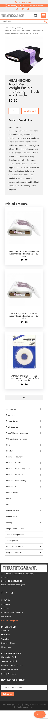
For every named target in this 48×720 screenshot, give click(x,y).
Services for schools (9, 661)
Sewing (13, 27)
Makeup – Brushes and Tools (24, 469)
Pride (8, 504)
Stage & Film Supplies (15, 528)
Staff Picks (5, 634)
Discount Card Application (12, 665)
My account (6, 647)
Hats (24, 445)
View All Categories (9, 620)
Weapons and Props (24, 546)
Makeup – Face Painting (24, 481)
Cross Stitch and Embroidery (24, 433)
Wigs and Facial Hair (24, 552)
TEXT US (39, 714)
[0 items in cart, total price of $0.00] (24, 397)
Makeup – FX (24, 487)
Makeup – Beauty (24, 463)
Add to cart (30, 111)
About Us (5, 630)
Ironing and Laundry (14, 456)
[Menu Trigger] (43, 15)
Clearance (10, 415)
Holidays (24, 451)
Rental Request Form (9, 669)
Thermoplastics (12, 540)
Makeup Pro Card (8, 657)
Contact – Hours (8, 643)
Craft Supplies (24, 427)
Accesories (5, 604)
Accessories (24, 409)
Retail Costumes (24, 511)
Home (7, 27)
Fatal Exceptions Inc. (25, 707)
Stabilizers (16, 30)
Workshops (5, 638)
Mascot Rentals (12, 492)
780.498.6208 (23, 2)
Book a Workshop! (8, 673)
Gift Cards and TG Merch (16, 438)
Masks (24, 499)
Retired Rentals (12, 516)
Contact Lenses (24, 421)
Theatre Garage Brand (15, 534)
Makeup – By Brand (24, 475)
